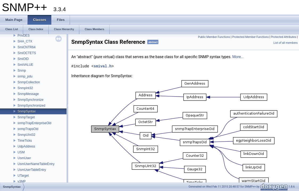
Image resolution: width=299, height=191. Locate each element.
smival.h (102, 66)
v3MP (22, 181)
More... (238, 57)
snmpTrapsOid (28, 129)
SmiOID (23, 59)
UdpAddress (26, 146)
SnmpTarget (26, 117)
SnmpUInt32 (26, 135)
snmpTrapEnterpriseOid (34, 123)
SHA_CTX (25, 41)
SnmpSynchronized (31, 105)
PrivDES (24, 35)
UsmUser (24, 158)
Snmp (22, 70)
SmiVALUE (25, 65)
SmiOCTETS (27, 53)
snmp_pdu (25, 76)
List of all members (285, 43)
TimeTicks (25, 140)
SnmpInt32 (25, 88)
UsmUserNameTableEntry (36, 164)
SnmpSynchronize (30, 100)
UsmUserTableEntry (32, 170)
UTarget (23, 175)
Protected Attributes (283, 37)
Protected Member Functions (250, 37)
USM (21, 152)
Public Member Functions (214, 37)
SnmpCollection (29, 82)
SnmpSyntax (27, 111)
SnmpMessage (28, 94)
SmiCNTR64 (26, 47)
